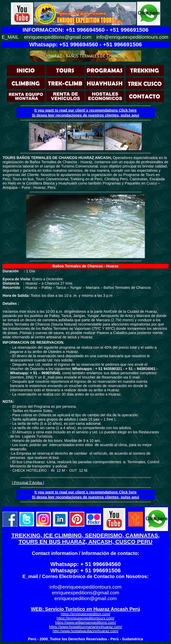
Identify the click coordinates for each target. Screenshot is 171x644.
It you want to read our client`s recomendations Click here (85, 110)
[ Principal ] (21, 483)
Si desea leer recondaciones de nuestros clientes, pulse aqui (85, 115)
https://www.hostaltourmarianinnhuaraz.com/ (85, 627)
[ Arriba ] (37, 483)
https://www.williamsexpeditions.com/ (85, 622)
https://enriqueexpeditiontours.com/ (85, 618)
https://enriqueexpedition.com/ (85, 614)
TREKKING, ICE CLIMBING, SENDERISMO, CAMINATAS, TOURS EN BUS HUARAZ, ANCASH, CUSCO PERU (85, 538)
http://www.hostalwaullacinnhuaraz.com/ (86, 631)
